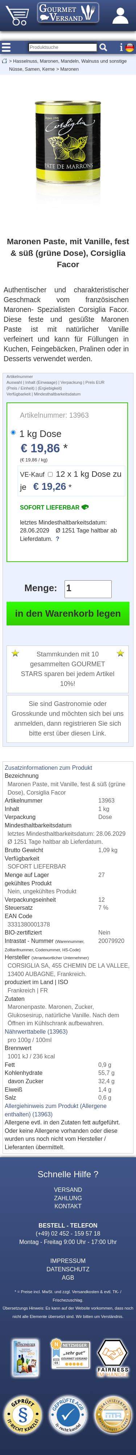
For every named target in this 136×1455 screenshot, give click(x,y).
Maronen (69, 69)
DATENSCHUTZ (68, 1269)
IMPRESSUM (68, 1260)
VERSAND (68, 1189)
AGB (68, 1277)
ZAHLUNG (68, 1198)
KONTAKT (68, 1206)
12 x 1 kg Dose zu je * (70, 480)
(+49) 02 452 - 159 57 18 (68, 1233)
